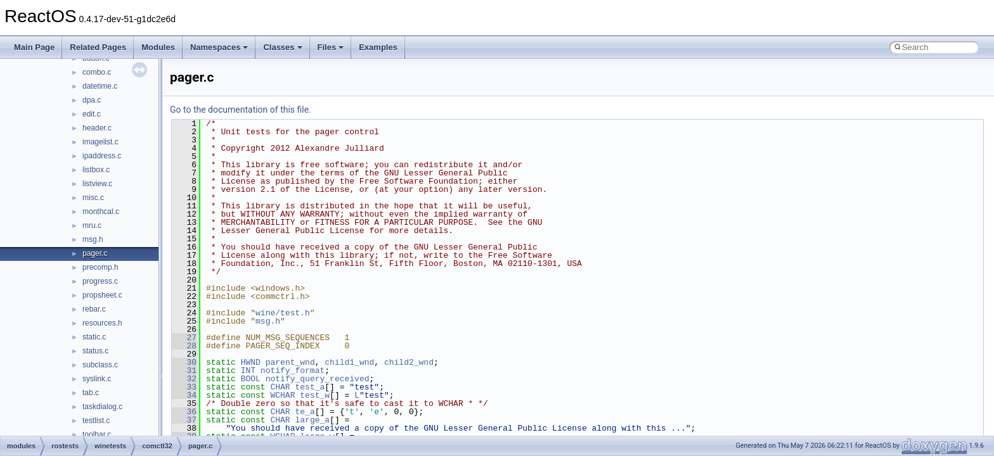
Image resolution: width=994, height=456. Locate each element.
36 (184, 411)
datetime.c (99, 86)
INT (248, 370)
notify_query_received (318, 378)
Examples (378, 47)
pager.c (94, 253)
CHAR (280, 387)
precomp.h (100, 267)
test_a (310, 387)
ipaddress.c (101, 155)
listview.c (97, 183)
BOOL (251, 378)
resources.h (102, 323)
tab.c (90, 392)
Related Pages (98, 47)
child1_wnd (349, 362)
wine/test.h (282, 313)
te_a (304, 411)
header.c (97, 128)
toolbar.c (96, 434)
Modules (158, 47)
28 (184, 346)
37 (184, 420)
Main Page (34, 47)
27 (184, 337)
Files (331, 47)
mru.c (91, 225)
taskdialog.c (102, 406)
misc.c (93, 197)
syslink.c (96, 378)
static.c (94, 336)
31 (184, 370)
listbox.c (96, 169)
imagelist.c (100, 141)
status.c (95, 350)
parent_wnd (290, 362)
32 (184, 378)
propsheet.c (102, 295)
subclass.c (100, 364)
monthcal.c (100, 211)
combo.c (96, 72)
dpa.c (91, 100)
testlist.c (96, 420)
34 (184, 395)
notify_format (293, 370)
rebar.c (94, 309)
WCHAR (282, 395)
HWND (251, 362)
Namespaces (219, 47)
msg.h (92, 239)
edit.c (91, 114)
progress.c (100, 281)
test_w (315, 395)
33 (184, 387)
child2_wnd (409, 362)
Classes (282, 47)
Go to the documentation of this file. (240, 109)
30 (184, 362)
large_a (312, 420)
